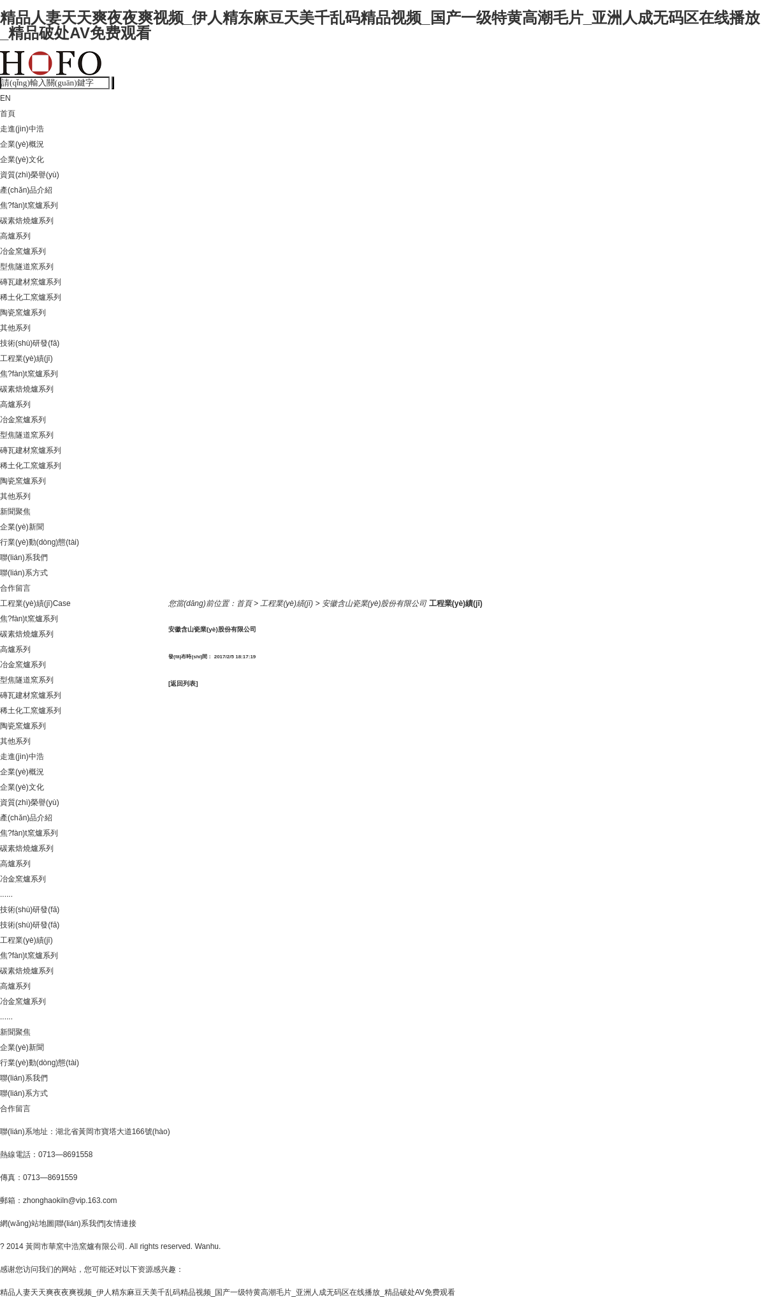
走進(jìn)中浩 (22, 128)
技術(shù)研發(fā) (29, 343)
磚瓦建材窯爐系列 (30, 281)
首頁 (7, 113)
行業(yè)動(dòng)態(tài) (39, 542)
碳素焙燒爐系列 (27, 220)
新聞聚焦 (15, 511)
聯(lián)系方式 (24, 572)
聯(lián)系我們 (24, 557)
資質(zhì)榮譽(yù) (29, 174)
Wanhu (206, 1246)
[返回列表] (183, 683)
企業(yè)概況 (22, 144)
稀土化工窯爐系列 (30, 297)
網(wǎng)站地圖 (27, 1223)
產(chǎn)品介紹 (26, 190)
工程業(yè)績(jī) (26, 358)
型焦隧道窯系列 (27, 266)
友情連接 (121, 1223)
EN (5, 98)
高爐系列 (15, 236)
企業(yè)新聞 (22, 526)
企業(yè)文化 (22, 159)
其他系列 (15, 327)
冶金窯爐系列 (23, 251)
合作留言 (15, 588)
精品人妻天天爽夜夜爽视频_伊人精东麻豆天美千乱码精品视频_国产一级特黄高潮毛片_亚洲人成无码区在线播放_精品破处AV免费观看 (380, 25)
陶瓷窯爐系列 (23, 312)
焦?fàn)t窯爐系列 (29, 205)
